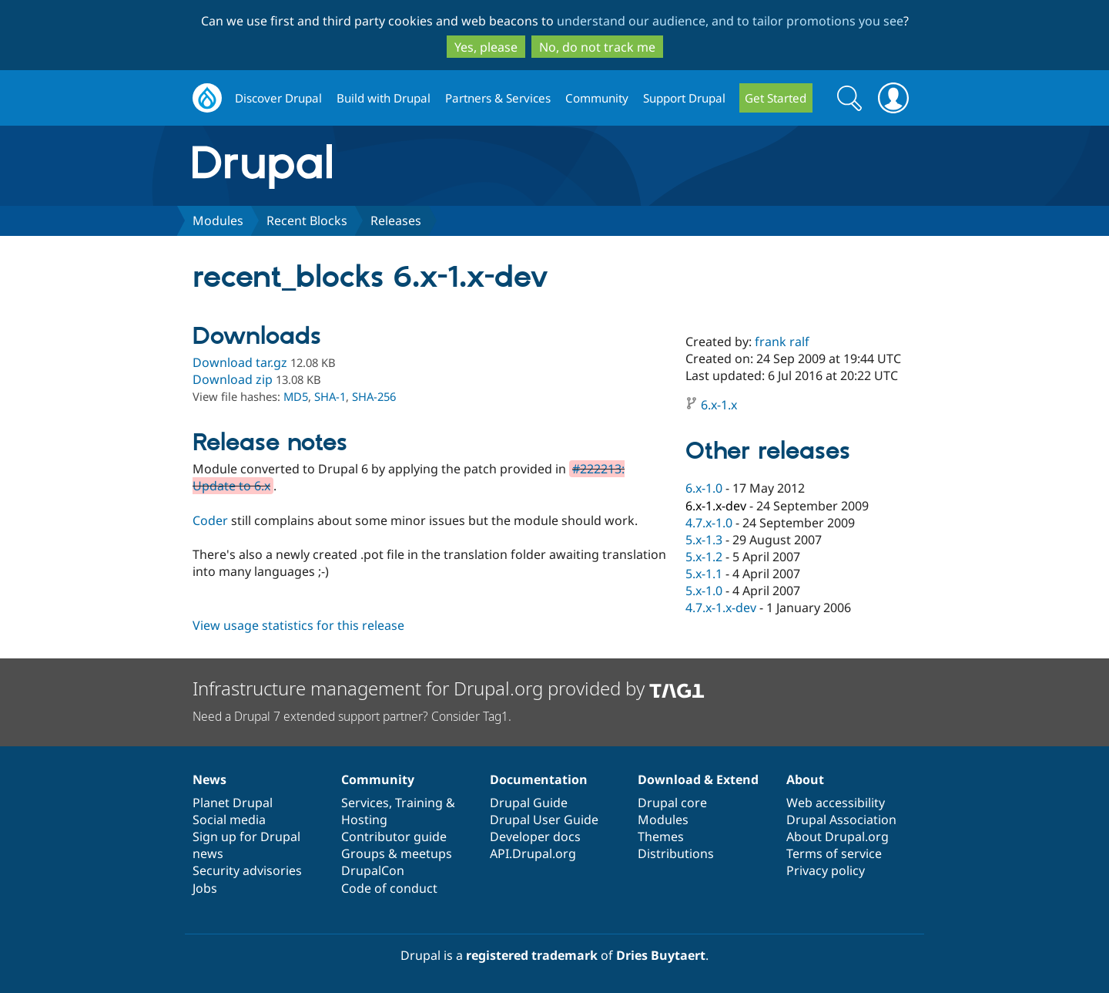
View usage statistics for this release (298, 625)
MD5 (295, 396)
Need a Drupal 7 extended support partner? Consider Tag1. (352, 716)
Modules (218, 220)
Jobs (205, 888)
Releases (395, 220)
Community (596, 98)
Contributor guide (394, 836)
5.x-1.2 (703, 556)
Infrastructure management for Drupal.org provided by (449, 688)
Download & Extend (698, 779)
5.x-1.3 (703, 539)
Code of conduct (389, 888)
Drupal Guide (529, 802)
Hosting (364, 819)
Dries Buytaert (660, 955)
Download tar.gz (240, 362)
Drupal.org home (207, 98)
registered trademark (532, 955)
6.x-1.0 (703, 488)
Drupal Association (841, 819)
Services (365, 802)
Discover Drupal (278, 98)
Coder (210, 520)
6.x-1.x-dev (715, 505)
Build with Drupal (384, 98)
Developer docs (535, 836)
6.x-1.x (719, 404)
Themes (661, 836)
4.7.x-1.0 (708, 522)
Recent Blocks (306, 220)
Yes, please (486, 47)
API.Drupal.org (533, 853)
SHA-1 (330, 396)
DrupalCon (372, 870)
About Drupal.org (837, 836)
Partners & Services (498, 98)
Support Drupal (684, 98)
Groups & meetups (396, 853)
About (805, 779)
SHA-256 (374, 396)
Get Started (775, 98)
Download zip (233, 379)
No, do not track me (597, 47)
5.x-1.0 (703, 590)
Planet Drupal (233, 802)
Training (419, 802)
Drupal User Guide (544, 819)
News (209, 779)
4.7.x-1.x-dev (720, 607)
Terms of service (834, 853)
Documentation (539, 779)
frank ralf (782, 341)
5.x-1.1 (703, 573)
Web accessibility (835, 802)
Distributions (676, 853)
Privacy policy (825, 870)
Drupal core (672, 802)
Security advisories (247, 870)
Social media (229, 819)
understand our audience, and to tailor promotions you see (730, 20)
